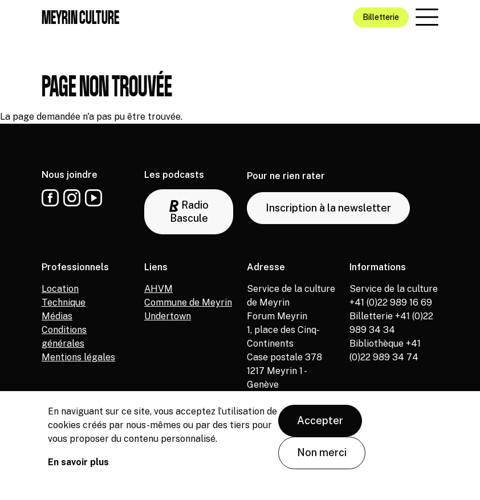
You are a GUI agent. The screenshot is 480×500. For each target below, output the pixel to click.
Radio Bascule (189, 211)
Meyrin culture (80, 17)
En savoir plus (78, 471)
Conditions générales (64, 336)
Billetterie (381, 17)
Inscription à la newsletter (328, 208)
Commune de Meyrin (188, 302)
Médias (57, 316)
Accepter (320, 430)
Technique (64, 302)
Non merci (322, 462)
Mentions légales (78, 357)
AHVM (158, 288)
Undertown (167, 316)
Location (60, 288)
